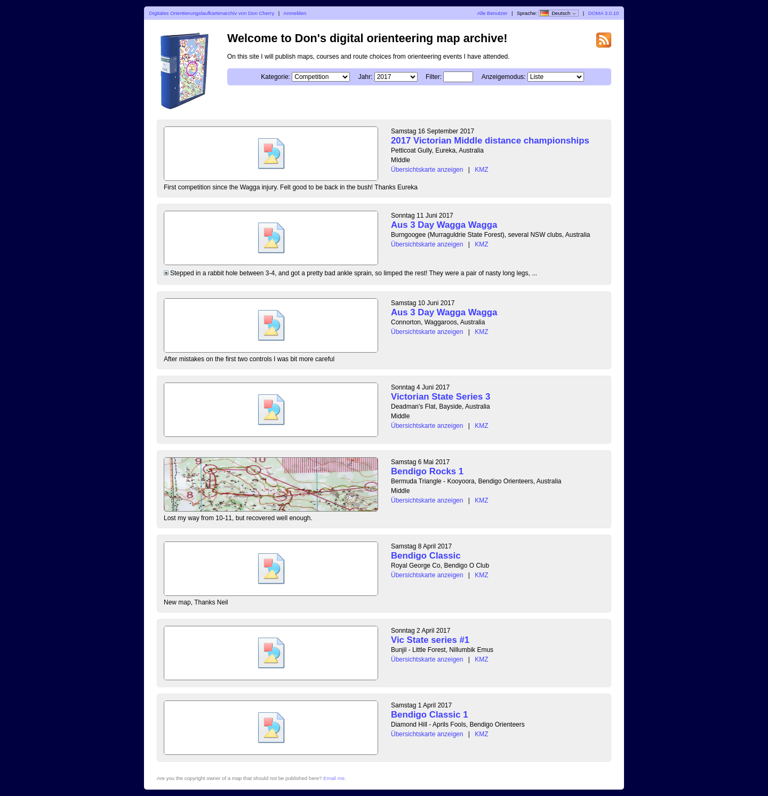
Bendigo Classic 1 (429, 715)
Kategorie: (275, 77)
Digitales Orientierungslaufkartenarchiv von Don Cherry (212, 13)
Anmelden (294, 13)
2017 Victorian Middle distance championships (490, 141)
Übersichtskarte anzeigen (427, 169)
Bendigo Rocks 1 (427, 471)
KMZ (481, 169)
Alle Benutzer (492, 13)
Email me (334, 778)
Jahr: (365, 77)
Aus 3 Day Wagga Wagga (444, 225)
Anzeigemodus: (504, 77)
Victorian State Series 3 (440, 397)
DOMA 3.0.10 (603, 13)
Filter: (434, 77)
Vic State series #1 (430, 640)
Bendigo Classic (426, 556)
